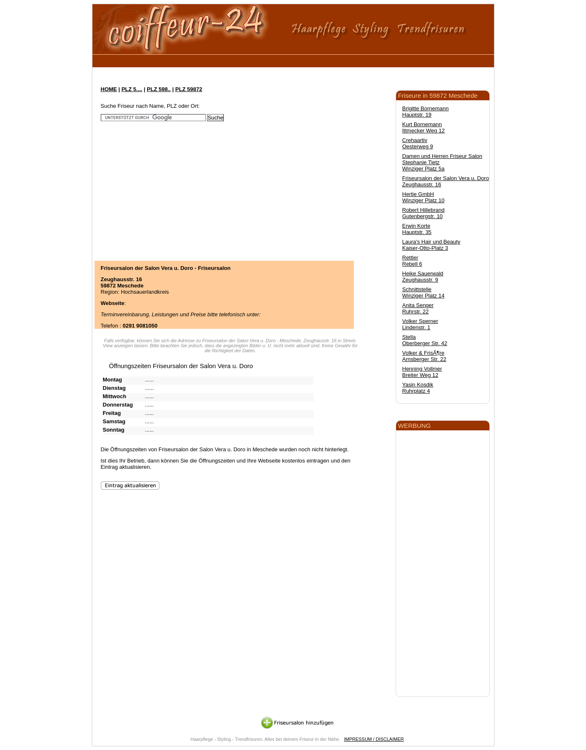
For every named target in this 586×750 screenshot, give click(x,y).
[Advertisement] (251, 59)
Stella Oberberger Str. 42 (425, 340)
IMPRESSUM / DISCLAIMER (374, 739)
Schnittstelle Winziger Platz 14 (423, 292)
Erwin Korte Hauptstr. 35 (417, 229)
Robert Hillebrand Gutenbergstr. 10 (423, 213)
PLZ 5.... (131, 89)
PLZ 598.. (159, 89)
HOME (109, 89)
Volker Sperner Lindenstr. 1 (420, 324)
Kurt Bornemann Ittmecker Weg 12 (423, 127)
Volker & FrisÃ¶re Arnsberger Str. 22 (424, 356)
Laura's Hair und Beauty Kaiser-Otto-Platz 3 (431, 245)
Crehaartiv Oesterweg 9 (417, 143)
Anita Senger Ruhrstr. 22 (418, 308)
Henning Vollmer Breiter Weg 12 (422, 372)
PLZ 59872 (188, 89)
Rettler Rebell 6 (412, 260)
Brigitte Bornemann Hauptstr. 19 (425, 111)
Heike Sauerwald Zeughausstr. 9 (422, 276)
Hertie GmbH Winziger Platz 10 (423, 197)
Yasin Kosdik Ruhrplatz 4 (417, 387)
